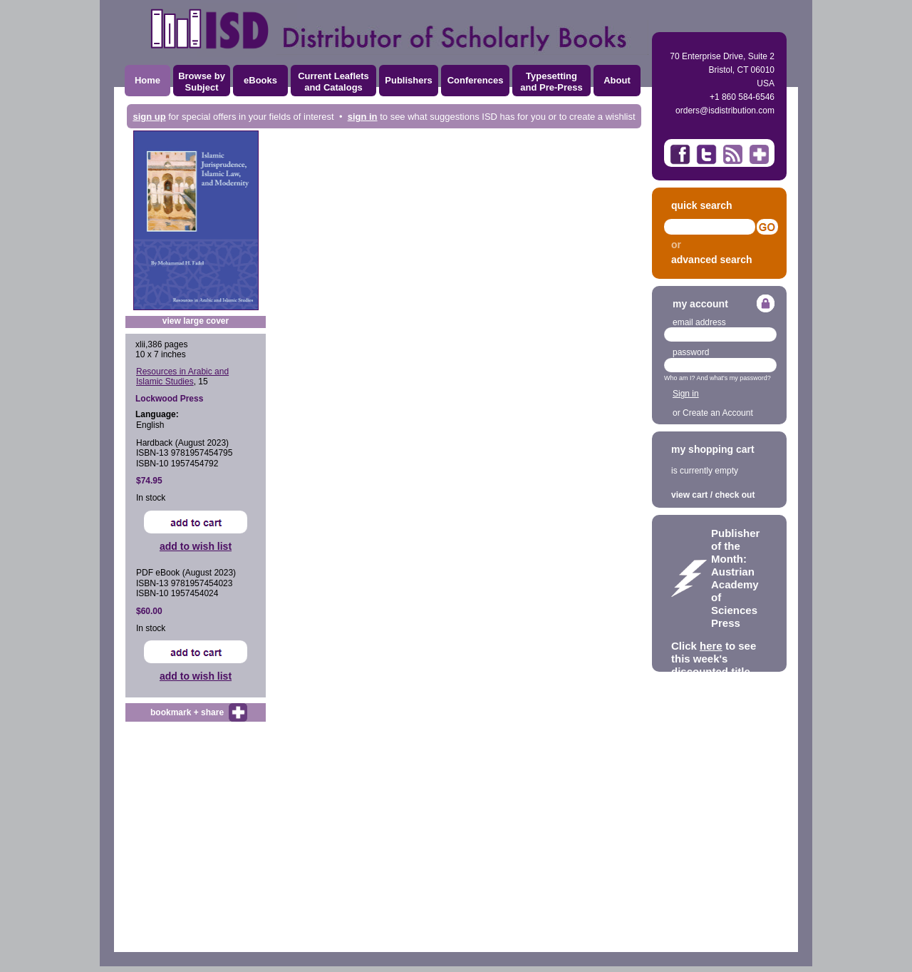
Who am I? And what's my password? (717, 378)
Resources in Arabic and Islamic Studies (182, 377)
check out (735, 495)
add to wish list (196, 546)
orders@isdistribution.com (724, 111)
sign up (149, 116)
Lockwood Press (169, 399)
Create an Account (718, 413)
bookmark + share (187, 712)
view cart (689, 495)
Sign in (686, 394)
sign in (363, 116)
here (711, 646)
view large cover (195, 321)
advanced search (711, 259)
